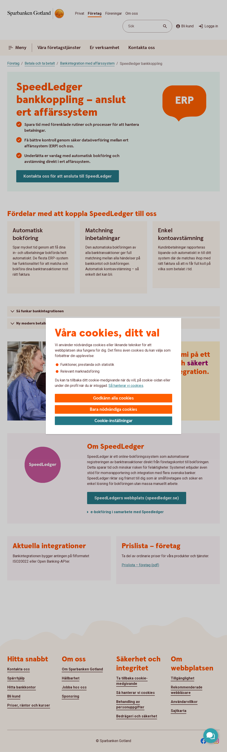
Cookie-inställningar (114, 421)
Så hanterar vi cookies (126, 385)
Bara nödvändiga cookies (113, 409)
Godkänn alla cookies (113, 398)
